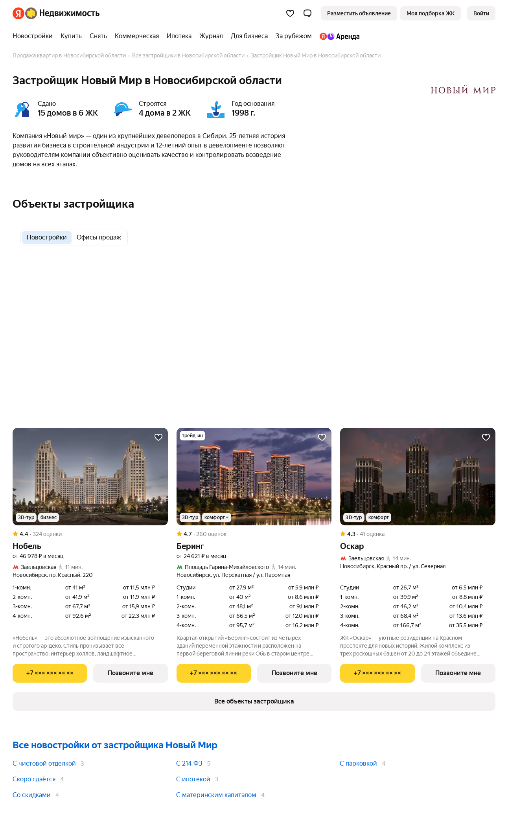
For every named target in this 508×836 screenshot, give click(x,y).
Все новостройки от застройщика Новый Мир (115, 745)
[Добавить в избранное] (158, 437)
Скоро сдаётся (34, 779)
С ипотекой (193, 779)
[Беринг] (254, 476)
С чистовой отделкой (44, 763)
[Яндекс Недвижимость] (62, 13)
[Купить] (71, 36)
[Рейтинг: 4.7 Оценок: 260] (254, 534)
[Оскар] (417, 476)
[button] (307, 13)
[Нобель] (90, 476)
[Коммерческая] (137, 36)
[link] (481, 13)
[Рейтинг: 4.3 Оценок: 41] (417, 534)
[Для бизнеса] (249, 36)
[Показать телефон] (50, 673)
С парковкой (358, 763)
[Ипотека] (179, 36)
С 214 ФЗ (189, 763)
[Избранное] (290, 13)
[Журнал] (211, 36)
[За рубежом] (294, 36)
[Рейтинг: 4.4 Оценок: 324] (90, 534)
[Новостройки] (35, 36)
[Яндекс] (18, 13)
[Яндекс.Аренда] (337, 36)
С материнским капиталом (216, 795)
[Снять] (98, 36)
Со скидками (32, 795)
